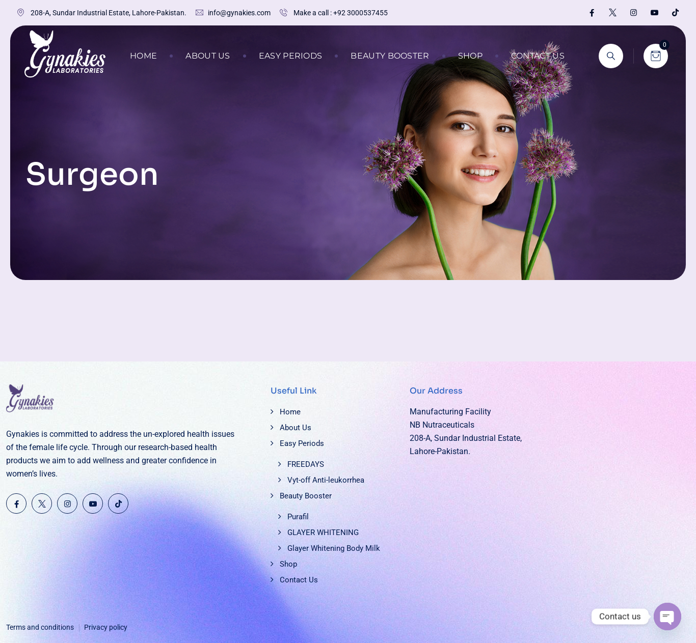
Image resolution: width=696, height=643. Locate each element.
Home (143, 56)
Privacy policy (105, 627)
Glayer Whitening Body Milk (333, 548)
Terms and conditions (40, 627)
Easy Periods (291, 56)
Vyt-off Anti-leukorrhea (325, 480)
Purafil (298, 516)
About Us (207, 56)
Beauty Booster (390, 56)
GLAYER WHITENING (323, 532)
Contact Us (538, 56)
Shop (470, 56)
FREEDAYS (305, 464)
